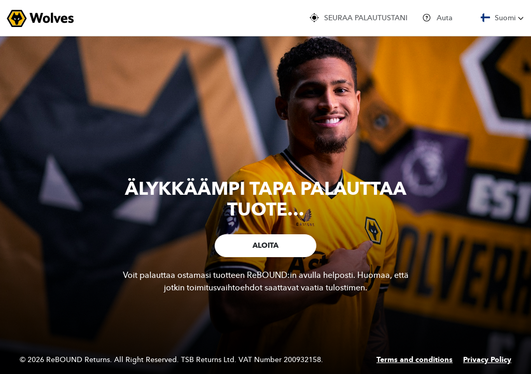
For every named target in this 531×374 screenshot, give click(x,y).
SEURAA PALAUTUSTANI (359, 17)
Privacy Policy (487, 360)
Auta (437, 17)
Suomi (502, 17)
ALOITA (265, 245)
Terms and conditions (414, 360)
